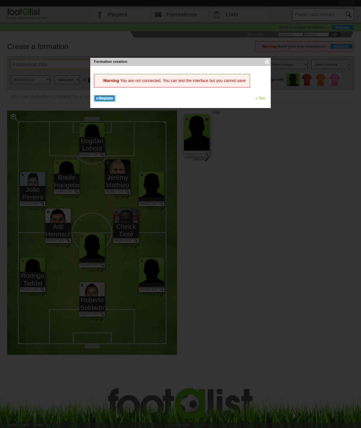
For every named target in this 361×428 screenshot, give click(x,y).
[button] (267, 61)
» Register (105, 98)
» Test (260, 98)
